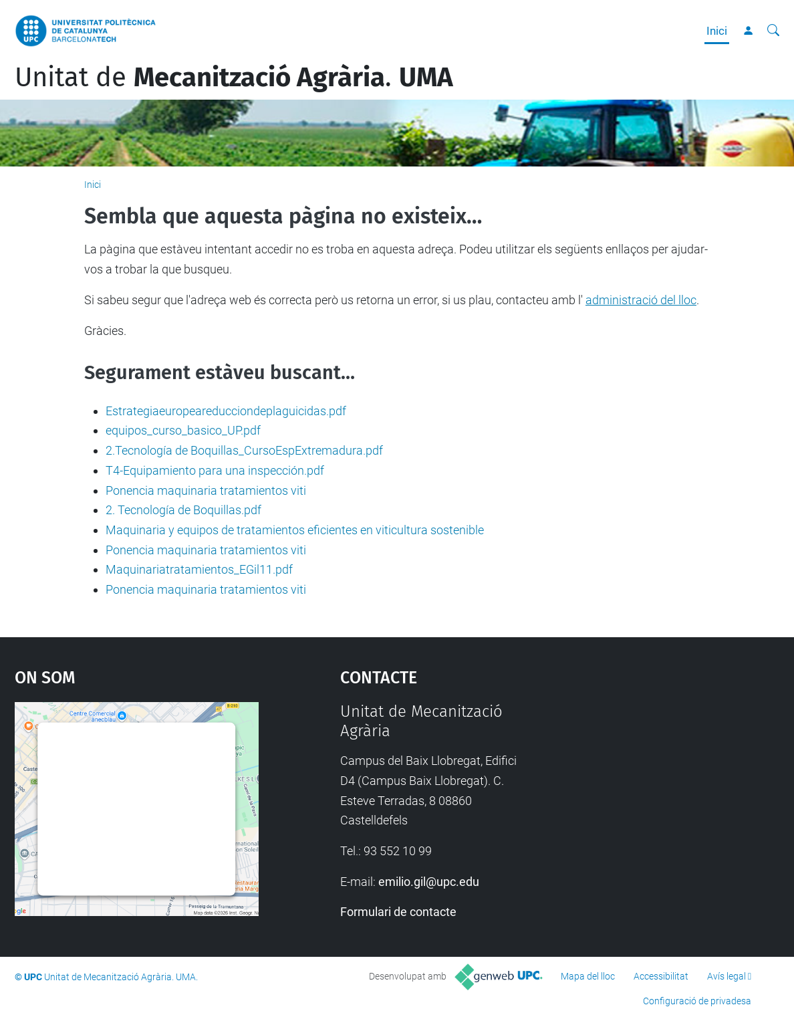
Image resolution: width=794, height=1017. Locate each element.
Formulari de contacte (398, 912)
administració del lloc (640, 300)
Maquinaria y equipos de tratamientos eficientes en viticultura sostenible (295, 530)
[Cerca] (773, 31)
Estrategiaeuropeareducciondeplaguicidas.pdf (226, 411)
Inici (716, 30)
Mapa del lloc (588, 976)
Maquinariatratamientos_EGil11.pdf (199, 569)
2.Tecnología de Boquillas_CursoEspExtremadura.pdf (244, 450)
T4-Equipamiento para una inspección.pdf (215, 470)
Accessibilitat (661, 976)
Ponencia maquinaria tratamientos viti (206, 490)
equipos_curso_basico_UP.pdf (183, 430)
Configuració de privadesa (697, 1001)
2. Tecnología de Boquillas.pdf (183, 510)
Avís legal (726, 976)
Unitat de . (234, 78)
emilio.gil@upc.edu (428, 882)
